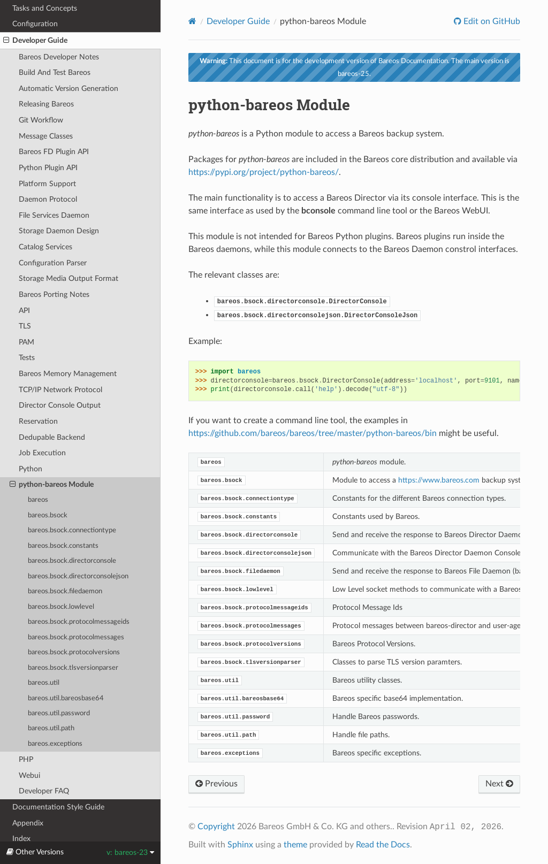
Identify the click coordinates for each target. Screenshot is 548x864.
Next (499, 783)
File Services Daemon (54, 215)
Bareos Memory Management (68, 374)
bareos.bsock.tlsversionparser (73, 667)
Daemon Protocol (48, 199)
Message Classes (46, 136)
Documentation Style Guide (58, 807)
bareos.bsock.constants (63, 545)
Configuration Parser (53, 263)
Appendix (27, 823)
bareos (38, 499)
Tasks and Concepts (44, 8)
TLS (25, 326)
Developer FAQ (44, 791)
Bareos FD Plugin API (54, 152)
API (24, 311)
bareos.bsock (47, 515)
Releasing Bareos (46, 104)
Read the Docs (383, 844)
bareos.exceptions (55, 743)
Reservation (38, 421)
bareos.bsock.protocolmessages (76, 637)
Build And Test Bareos (54, 72)
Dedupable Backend (52, 437)
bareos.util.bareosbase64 (66, 698)
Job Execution (42, 453)
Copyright (216, 826)
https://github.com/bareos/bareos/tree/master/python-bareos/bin (312, 433)
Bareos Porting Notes (54, 294)
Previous (216, 783)
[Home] (192, 21)
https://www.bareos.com (439, 480)
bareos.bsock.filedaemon (65, 591)
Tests (27, 358)
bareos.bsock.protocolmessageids (79, 621)
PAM (26, 342)
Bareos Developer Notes (59, 57)
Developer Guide (35, 40)
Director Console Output (60, 405)
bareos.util (43, 682)
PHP (26, 759)
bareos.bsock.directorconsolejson (78, 576)
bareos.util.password (59, 713)
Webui (29, 775)
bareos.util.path (51, 728)
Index (21, 839)
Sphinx (240, 844)
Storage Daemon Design (59, 231)
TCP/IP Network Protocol (60, 390)
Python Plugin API (48, 168)
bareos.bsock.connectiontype (72, 530)
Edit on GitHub (490, 21)
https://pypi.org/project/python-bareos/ (263, 172)
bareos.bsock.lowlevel (61, 606)
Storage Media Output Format (68, 278)
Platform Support (47, 184)
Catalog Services (45, 247)
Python (30, 469)
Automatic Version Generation (68, 89)
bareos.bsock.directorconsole (72, 560)
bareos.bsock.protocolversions (74, 652)
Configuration (35, 24)
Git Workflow (41, 120)
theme (295, 844)
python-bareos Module (52, 485)
